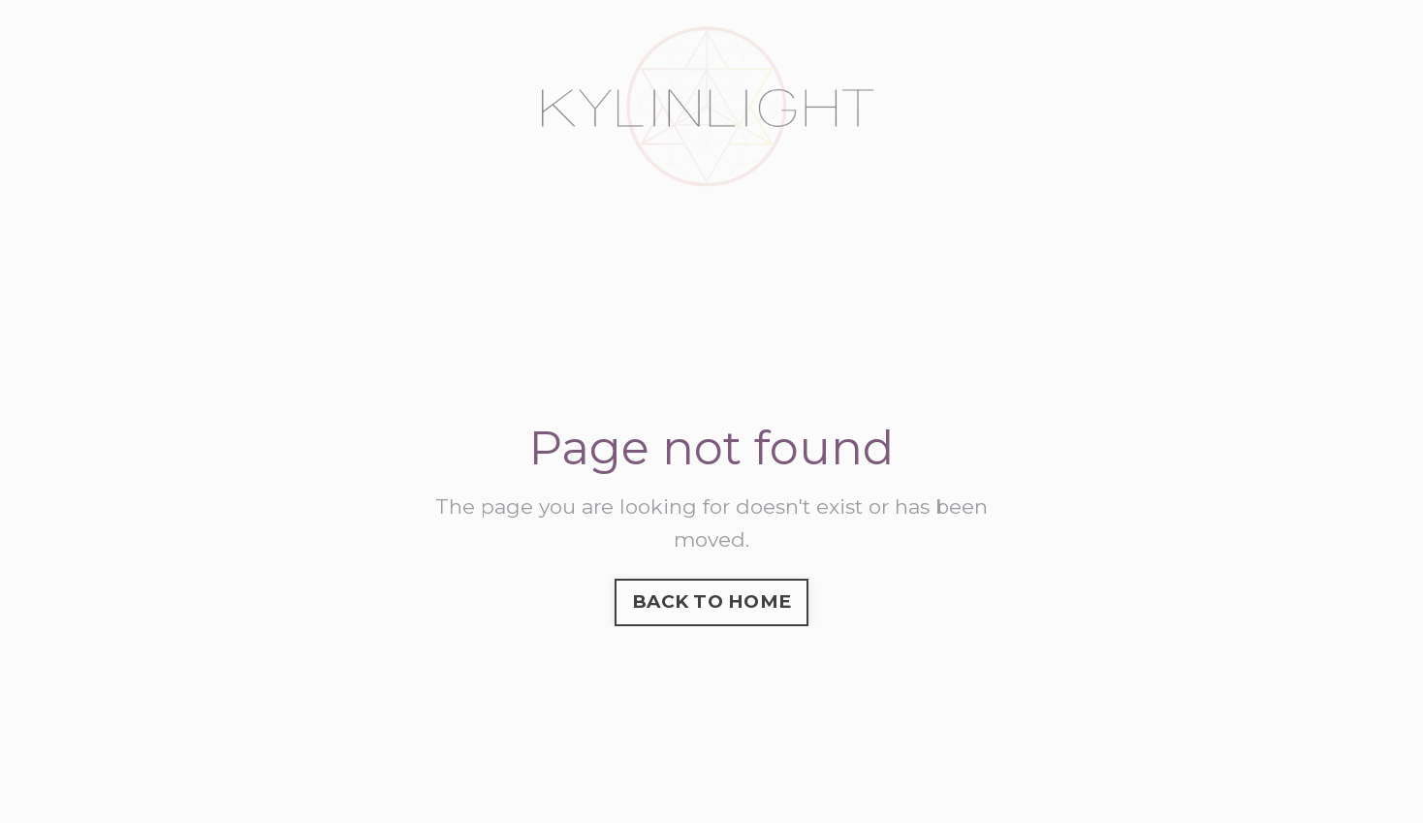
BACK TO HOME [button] (711, 601)
